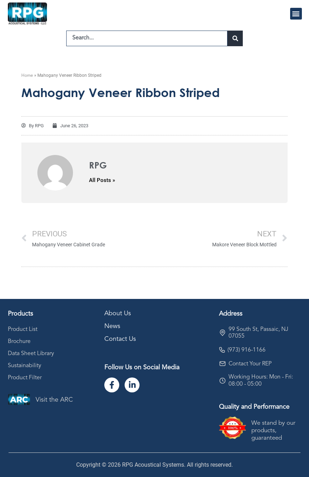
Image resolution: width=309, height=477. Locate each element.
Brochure (19, 341)
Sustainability (24, 366)
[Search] (235, 38)
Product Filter (25, 378)
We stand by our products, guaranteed (273, 430)
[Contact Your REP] (222, 363)
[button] (296, 14)
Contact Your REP (250, 364)
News (112, 326)
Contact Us (120, 339)
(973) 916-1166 (246, 350)
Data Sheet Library (31, 354)
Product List (22, 329)
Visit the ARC (54, 400)
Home (27, 76)
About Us (117, 313)
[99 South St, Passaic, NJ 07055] (222, 332)
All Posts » (102, 180)
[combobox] (147, 38)
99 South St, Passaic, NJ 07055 (258, 333)
